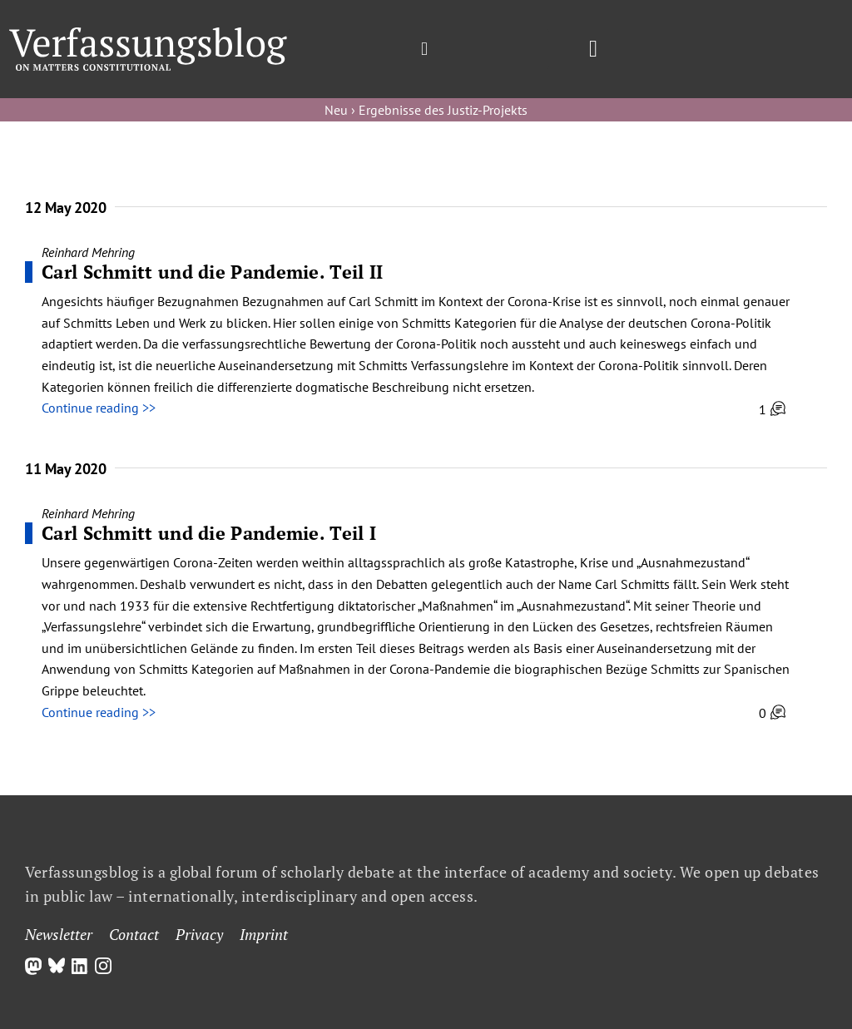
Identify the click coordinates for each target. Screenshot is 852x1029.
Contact (134, 934)
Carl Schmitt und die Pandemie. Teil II (212, 272)
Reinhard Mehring (88, 252)
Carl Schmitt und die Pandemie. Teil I (209, 533)
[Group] (148, 34)
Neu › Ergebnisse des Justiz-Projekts (426, 109)
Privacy (199, 934)
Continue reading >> (99, 407)
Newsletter (58, 934)
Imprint (264, 934)
